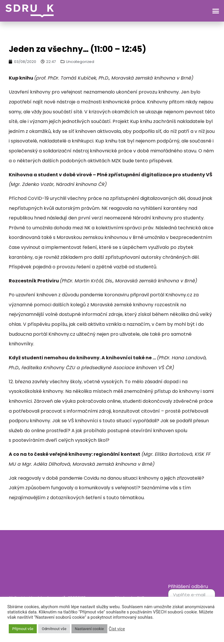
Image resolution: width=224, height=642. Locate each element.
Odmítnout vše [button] (54, 629)
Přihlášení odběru (188, 586)
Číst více (117, 629)
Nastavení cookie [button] (89, 629)
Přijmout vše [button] (22, 629)
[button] (215, 10)
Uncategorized (80, 61)
